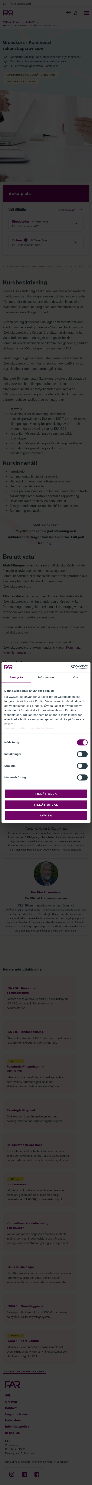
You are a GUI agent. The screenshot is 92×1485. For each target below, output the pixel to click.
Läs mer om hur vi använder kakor (28, 728)
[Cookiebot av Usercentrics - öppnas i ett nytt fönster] (71, 667)
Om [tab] (75, 677)
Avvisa (46, 815)
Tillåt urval (46, 804)
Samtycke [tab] (16, 677)
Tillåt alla (46, 793)
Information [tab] (46, 677)
